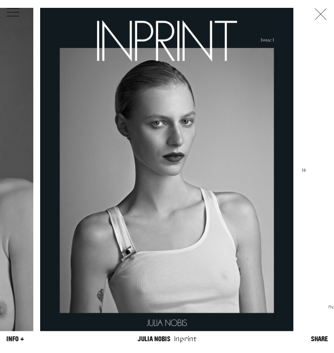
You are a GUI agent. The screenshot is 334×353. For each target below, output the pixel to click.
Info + (15, 339)
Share (319, 339)
